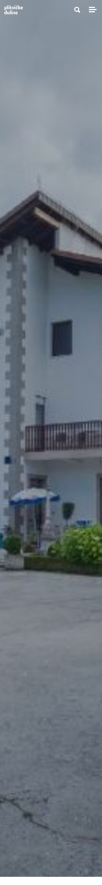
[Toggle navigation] (92, 9)
